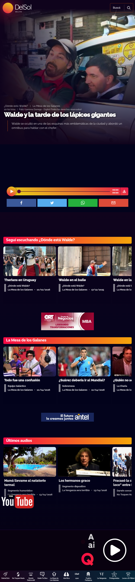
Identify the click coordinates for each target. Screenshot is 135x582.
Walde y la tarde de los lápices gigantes (59, 114)
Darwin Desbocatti (31, 579)
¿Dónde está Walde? (16, 105)
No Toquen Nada (18, 578)
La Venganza (101, 578)
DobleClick (5, 578)
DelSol (23, 7)
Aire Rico (66, 578)
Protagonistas (114, 578)
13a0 (77, 578)
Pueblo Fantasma (88, 579)
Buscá (116, 7)
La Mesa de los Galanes (46, 105)
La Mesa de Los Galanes (54, 579)
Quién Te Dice (42, 578)
